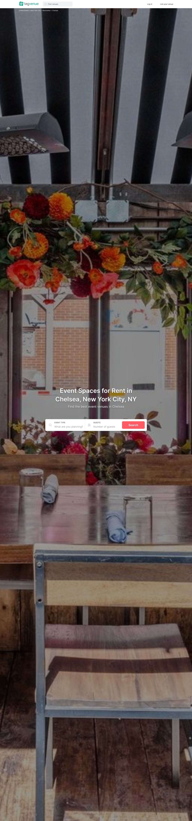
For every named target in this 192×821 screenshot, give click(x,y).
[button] (58, 4)
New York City (35, 10)
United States (24, 10)
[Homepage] (29, 4)
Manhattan (47, 10)
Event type (59, 422)
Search (133, 425)
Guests (96, 422)
